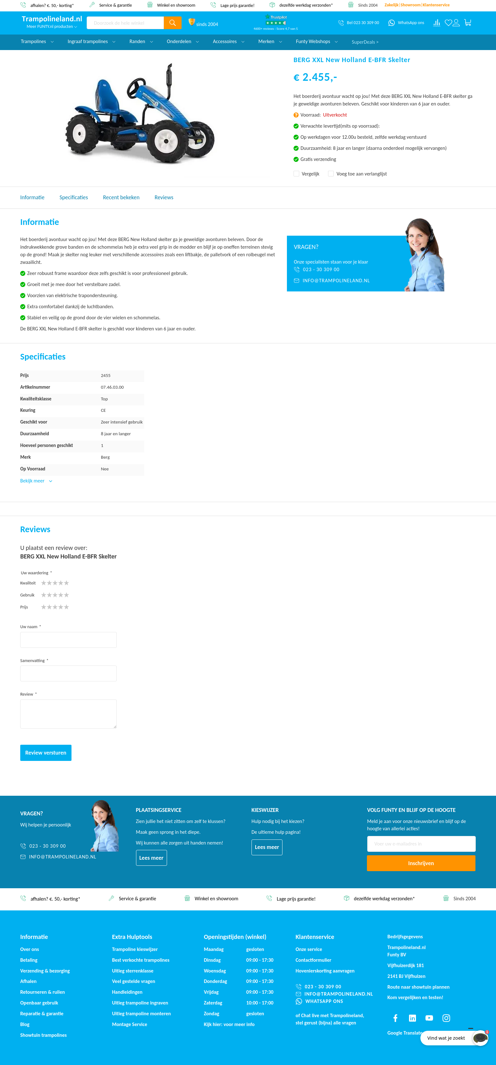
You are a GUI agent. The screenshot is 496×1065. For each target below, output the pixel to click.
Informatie (32, 197)
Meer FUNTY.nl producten (52, 26)
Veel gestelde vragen (133, 981)
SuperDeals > (365, 41)
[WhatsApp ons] (406, 23)
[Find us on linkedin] (412, 1018)
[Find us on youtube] (429, 1018)
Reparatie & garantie (42, 1014)
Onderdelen (183, 41)
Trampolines (37, 41)
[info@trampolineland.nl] (337, 280)
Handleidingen (127, 992)
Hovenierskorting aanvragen (325, 971)
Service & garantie (115, 5)
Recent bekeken (121, 197)
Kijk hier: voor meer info (229, 1024)
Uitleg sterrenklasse (132, 971)
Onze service (309, 949)
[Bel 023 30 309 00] (358, 23)
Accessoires (229, 41)
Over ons (29, 949)
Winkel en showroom (176, 5)
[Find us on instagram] (446, 1018)
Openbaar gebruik (39, 1003)
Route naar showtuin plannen (419, 987)
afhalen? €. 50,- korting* (52, 5)
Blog (24, 1024)
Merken (270, 41)
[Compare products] (437, 23)
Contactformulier (314, 960)
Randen (141, 41)
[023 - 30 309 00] (337, 269)
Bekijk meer (33, 481)
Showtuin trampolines (43, 1035)
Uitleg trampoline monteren (141, 1014)
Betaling (28, 960)
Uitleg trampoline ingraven (140, 1003)
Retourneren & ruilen (42, 992)
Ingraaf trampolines (91, 41)
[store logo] (52, 19)
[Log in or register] (456, 23)
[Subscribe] (421, 863)
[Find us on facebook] (395, 1018)
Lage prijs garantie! (237, 5)
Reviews (164, 197)
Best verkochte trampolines (140, 960)
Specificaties (73, 197)
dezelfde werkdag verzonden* (306, 5)
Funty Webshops (317, 41)
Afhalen (28, 981)
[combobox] (125, 22)
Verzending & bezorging (45, 971)
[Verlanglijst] (448, 23)
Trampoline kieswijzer (135, 949)
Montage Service (129, 1024)
